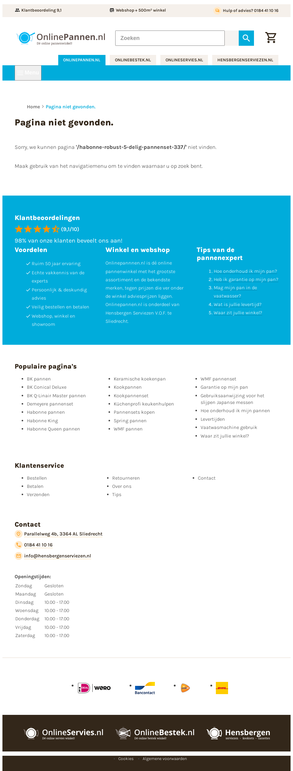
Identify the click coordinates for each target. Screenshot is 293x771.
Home (33, 107)
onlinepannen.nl (81, 60)
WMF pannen (128, 429)
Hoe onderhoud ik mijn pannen (235, 410)
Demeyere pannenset (50, 404)
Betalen (35, 486)
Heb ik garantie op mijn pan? (246, 279)
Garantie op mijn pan (224, 387)
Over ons (121, 486)
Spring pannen (130, 420)
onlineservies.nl (184, 60)
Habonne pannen (46, 412)
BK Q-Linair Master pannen (56, 395)
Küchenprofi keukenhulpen (144, 404)
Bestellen (37, 478)
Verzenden (38, 494)
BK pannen (39, 379)
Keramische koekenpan (140, 379)
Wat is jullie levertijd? (238, 304)
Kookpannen (128, 387)
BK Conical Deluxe (46, 387)
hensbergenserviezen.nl (245, 60)
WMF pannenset (218, 379)
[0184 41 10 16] (34, 545)
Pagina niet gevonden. (70, 107)
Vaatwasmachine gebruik (229, 427)
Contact (207, 478)
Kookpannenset (131, 395)
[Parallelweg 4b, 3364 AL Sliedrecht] (58, 534)
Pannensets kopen (134, 412)
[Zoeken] (170, 38)
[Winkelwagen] (270, 38)
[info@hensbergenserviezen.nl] (53, 556)
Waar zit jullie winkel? (238, 312)
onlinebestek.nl (133, 60)
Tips (116, 494)
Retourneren (126, 478)
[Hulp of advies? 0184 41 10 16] (245, 11)
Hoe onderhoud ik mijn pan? (245, 271)
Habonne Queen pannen (53, 429)
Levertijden (213, 419)
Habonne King (42, 420)
